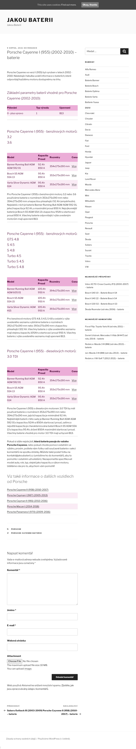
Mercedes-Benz (92, 190)
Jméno (11, 610)
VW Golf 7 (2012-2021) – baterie (109, 358)
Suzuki (88, 250)
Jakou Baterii (30, 20)
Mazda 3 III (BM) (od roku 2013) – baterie (108, 353)
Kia (86, 173)
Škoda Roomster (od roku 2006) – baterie (104, 309)
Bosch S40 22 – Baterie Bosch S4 (101, 298)
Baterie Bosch (91, 85)
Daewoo (89, 135)
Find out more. (69, 4)
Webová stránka (16, 640)
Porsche (16, 529)
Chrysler (89, 118)
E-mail (11, 625)
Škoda (88, 239)
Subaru (88, 245)
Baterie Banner (92, 80)
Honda (88, 151)
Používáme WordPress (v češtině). (54, 738)
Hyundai (89, 157)
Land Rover (90, 179)
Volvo (87, 261)
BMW (88, 107)
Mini (87, 195)
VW (87, 267)
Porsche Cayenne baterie (26, 533)
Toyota (88, 256)
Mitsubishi (90, 201)
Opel (87, 212)
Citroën (88, 124)
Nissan (88, 206)
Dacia (87, 129)
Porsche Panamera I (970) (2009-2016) (28, 511)
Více (74, 166)
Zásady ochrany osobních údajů (21, 738)
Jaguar (88, 162)
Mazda (88, 184)
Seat (87, 234)
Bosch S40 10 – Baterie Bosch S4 (101, 292)
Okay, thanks (90, 4)
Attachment (14, 656)
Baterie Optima (92, 91)
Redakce (32, 48)
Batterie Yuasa (92, 102)
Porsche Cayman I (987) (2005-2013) (27, 495)
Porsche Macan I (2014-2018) (23, 506)
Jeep (87, 168)
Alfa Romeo (90, 69)
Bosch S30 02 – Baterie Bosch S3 (101, 303)
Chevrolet (89, 113)
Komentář (13, 570)
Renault (88, 228)
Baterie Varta (91, 96)
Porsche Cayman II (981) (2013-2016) (27, 500)
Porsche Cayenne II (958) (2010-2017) (27, 489)
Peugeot (89, 217)
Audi (87, 74)
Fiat (87, 140)
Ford (87, 146)
